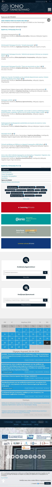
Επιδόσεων (41, 483)
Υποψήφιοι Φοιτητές (26, 424)
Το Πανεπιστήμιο (9, 422)
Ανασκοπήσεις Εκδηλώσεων (31, 192)
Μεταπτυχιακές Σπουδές (28, 187)
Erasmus (44, 190)
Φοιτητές (16, 424)
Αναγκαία (34, 483)
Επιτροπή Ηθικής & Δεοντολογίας (10, 182)
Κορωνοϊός (39, 195)
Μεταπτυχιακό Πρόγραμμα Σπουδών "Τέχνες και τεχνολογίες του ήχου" (21, 66)
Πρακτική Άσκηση (17, 193)
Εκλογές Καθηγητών (22, 190)
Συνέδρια (31, 190)
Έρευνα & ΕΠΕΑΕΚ (6, 180)
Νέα (46, 422)
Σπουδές (26, 422)
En (50, 1)
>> (47, 322)
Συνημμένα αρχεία (7, 372)
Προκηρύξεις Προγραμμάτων (9, 176)
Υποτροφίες (41, 187)
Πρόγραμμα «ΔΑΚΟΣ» (8, 100)
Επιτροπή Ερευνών (6, 172)
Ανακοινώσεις (30, 196)
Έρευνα (5, 169)
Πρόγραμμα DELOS (7, 133)
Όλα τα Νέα (26, 199)
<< (5, 322)
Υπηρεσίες (33, 422)
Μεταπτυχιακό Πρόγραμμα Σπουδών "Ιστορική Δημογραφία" (18, 45)
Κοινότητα (18, 422)
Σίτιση (8, 192)
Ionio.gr (36, 424)
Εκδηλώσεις (13, 187)
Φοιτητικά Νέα (17, 195)
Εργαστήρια (4, 178)
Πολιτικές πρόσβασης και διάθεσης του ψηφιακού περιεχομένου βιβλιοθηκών (23, 144)
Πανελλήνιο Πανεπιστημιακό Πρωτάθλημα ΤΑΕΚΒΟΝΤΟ (19, 376)
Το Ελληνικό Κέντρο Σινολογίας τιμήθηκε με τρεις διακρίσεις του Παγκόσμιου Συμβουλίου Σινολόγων (23, 393)
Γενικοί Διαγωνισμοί (10, 190)
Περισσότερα (4, 477)
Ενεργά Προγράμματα (7, 174)
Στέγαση (37, 190)
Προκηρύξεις (42, 192)
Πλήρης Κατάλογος (26, 305)
